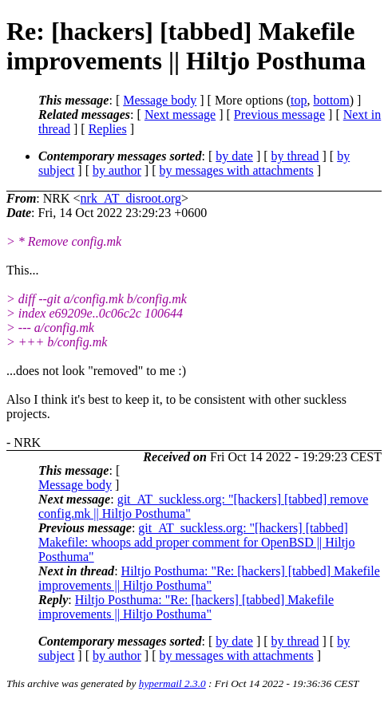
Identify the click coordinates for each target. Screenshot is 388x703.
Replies (108, 129)
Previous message (279, 114)
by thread (295, 156)
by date (234, 156)
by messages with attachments (237, 170)
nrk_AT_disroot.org (131, 198)
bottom (331, 100)
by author (117, 170)
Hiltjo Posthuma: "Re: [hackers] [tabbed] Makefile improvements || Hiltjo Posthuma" (209, 578)
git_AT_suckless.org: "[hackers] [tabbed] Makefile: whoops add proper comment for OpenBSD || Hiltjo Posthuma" (196, 542)
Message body (159, 100)
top (299, 100)
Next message (180, 114)
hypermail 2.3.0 (172, 683)
